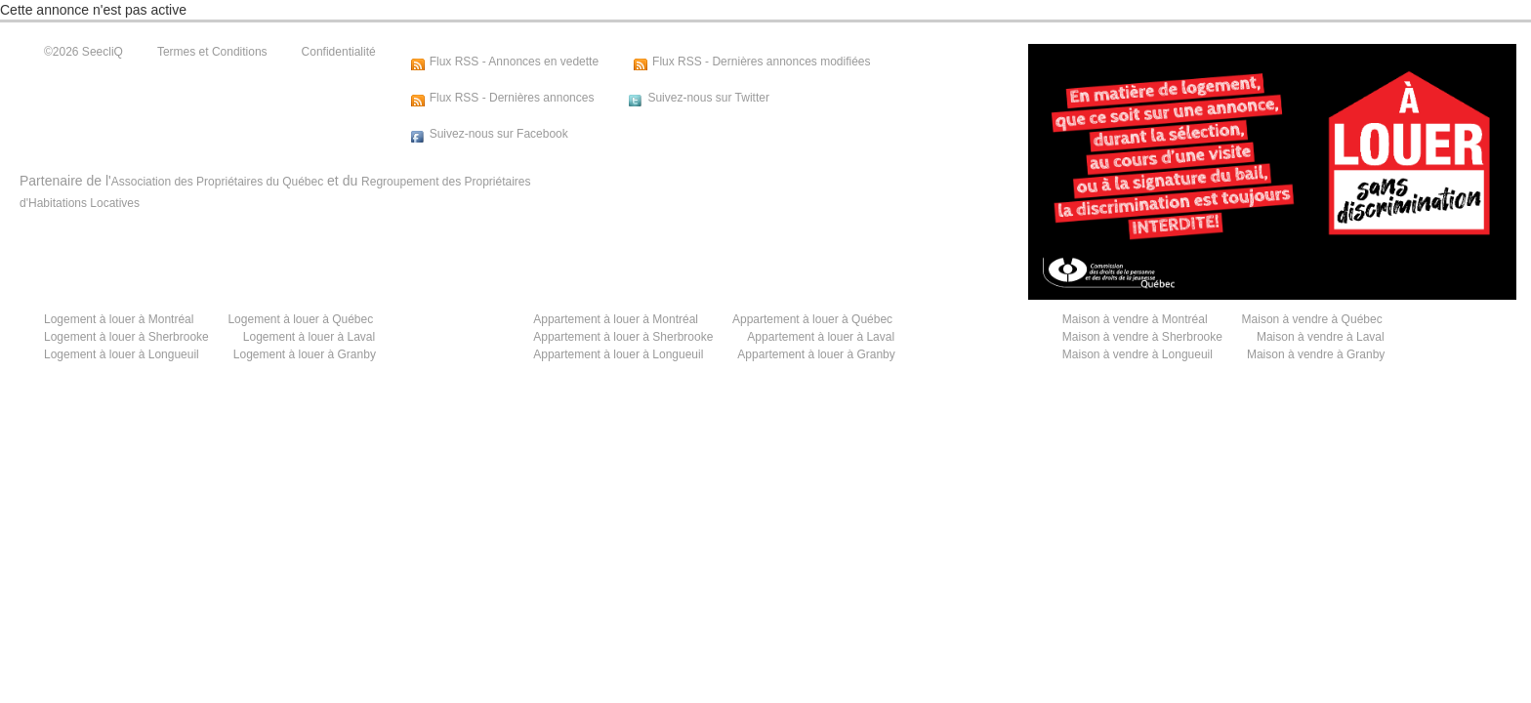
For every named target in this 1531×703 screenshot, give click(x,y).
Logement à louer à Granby (304, 354)
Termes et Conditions (212, 52)
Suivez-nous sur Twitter (708, 97)
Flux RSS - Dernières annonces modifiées (761, 61)
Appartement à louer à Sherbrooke (623, 337)
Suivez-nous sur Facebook (499, 134)
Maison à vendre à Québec (1312, 319)
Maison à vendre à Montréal (1135, 319)
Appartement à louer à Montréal (615, 319)
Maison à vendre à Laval (1321, 337)
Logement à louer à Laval (309, 337)
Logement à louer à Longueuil (121, 354)
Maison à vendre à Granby (1316, 354)
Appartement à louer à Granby (815, 354)
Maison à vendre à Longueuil (1137, 354)
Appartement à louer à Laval (820, 337)
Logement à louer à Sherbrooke (126, 337)
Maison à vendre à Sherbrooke (1142, 337)
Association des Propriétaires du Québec (217, 181)
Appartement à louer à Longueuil (618, 354)
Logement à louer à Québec (300, 319)
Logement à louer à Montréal (118, 319)
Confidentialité (339, 52)
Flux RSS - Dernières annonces (512, 97)
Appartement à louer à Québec (812, 319)
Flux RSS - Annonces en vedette (514, 61)
